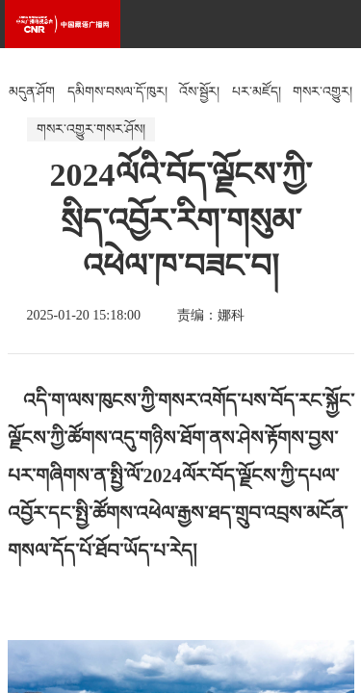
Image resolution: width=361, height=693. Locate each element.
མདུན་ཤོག (32, 92)
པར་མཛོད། (256, 92)
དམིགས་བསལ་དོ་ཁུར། (117, 92)
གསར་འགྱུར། (322, 92)
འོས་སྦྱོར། (199, 92)
